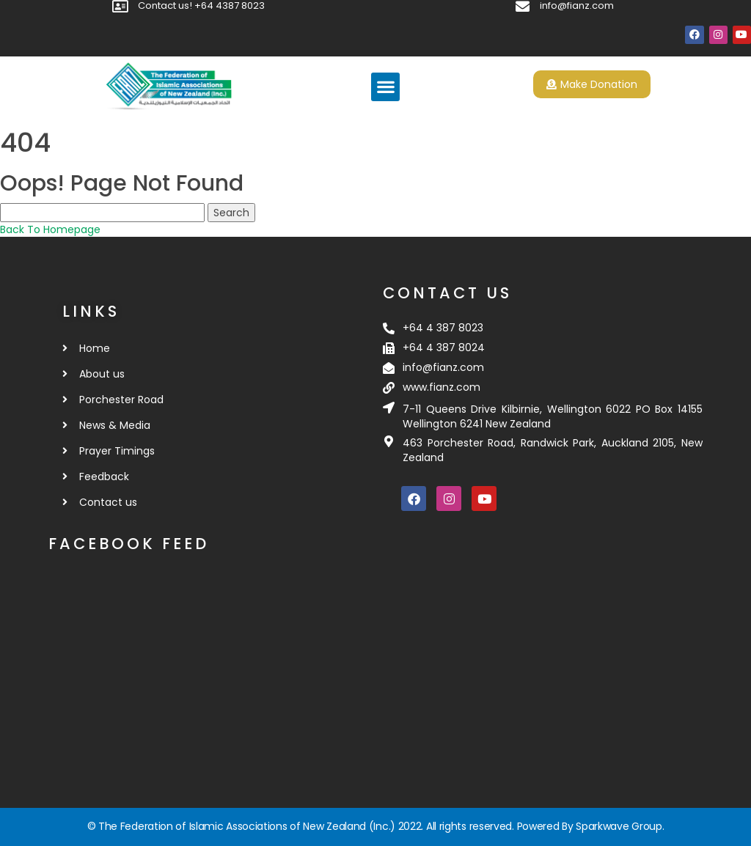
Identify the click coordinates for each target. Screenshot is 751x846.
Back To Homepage (50, 229)
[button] (385, 87)
